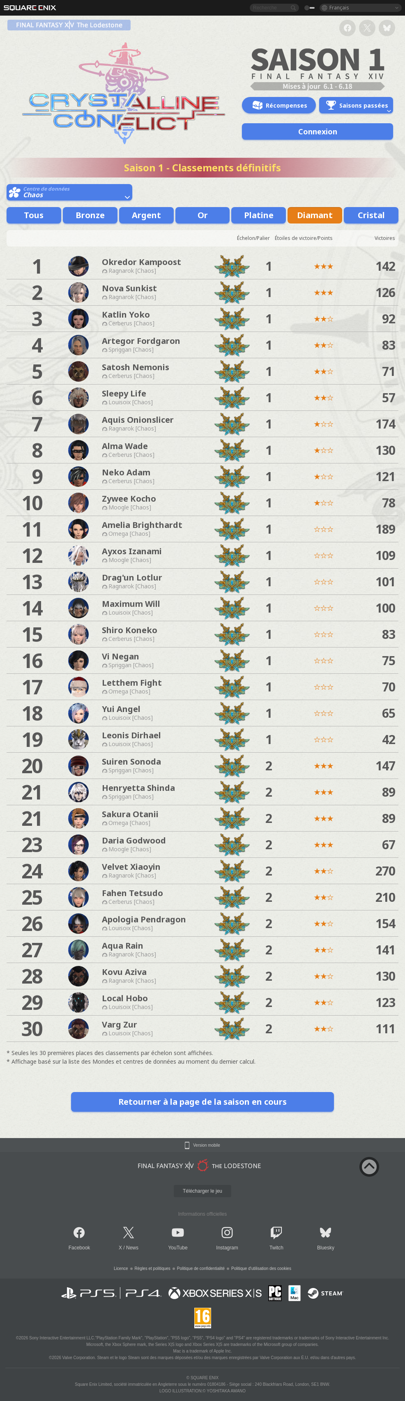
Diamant (315, 215)
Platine (259, 215)
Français (339, 7)
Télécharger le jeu (202, 1191)
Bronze (90, 215)
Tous (34, 215)
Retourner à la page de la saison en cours (202, 1101)
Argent (146, 215)
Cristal (371, 215)
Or (203, 215)
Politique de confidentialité (201, 1268)
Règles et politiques (152, 1268)
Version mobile (206, 1145)
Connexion (317, 131)
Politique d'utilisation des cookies (261, 1268)
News (132, 1248)
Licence (121, 1268)
